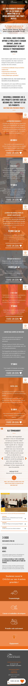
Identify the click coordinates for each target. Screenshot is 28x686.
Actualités (14, 671)
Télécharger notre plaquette (14, 674)
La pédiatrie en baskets (14, 121)
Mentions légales (14, 676)
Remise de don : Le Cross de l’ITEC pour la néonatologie (13, 513)
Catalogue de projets (14, 669)
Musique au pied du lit (14, 259)
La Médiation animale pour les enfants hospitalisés (14, 214)
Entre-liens (14, 386)
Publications (14, 672)
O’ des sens (14, 293)
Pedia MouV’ (14, 166)
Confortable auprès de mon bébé (14, 332)
